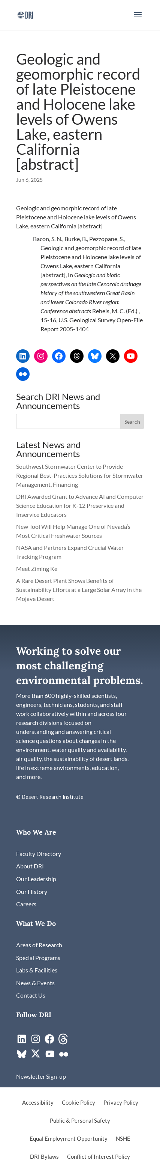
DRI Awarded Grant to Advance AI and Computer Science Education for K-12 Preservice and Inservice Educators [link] (80, 505)
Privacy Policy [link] (120, 1103)
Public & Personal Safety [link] (80, 1121)
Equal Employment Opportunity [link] (69, 1139)
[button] (138, 19)
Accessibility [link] (38, 1103)
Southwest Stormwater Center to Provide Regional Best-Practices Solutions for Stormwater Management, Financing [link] (79, 475)
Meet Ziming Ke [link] (37, 568)
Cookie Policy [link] (78, 1103)
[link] (25, 14)
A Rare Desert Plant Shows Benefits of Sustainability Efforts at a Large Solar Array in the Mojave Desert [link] (79, 589)
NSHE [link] (123, 1139)
